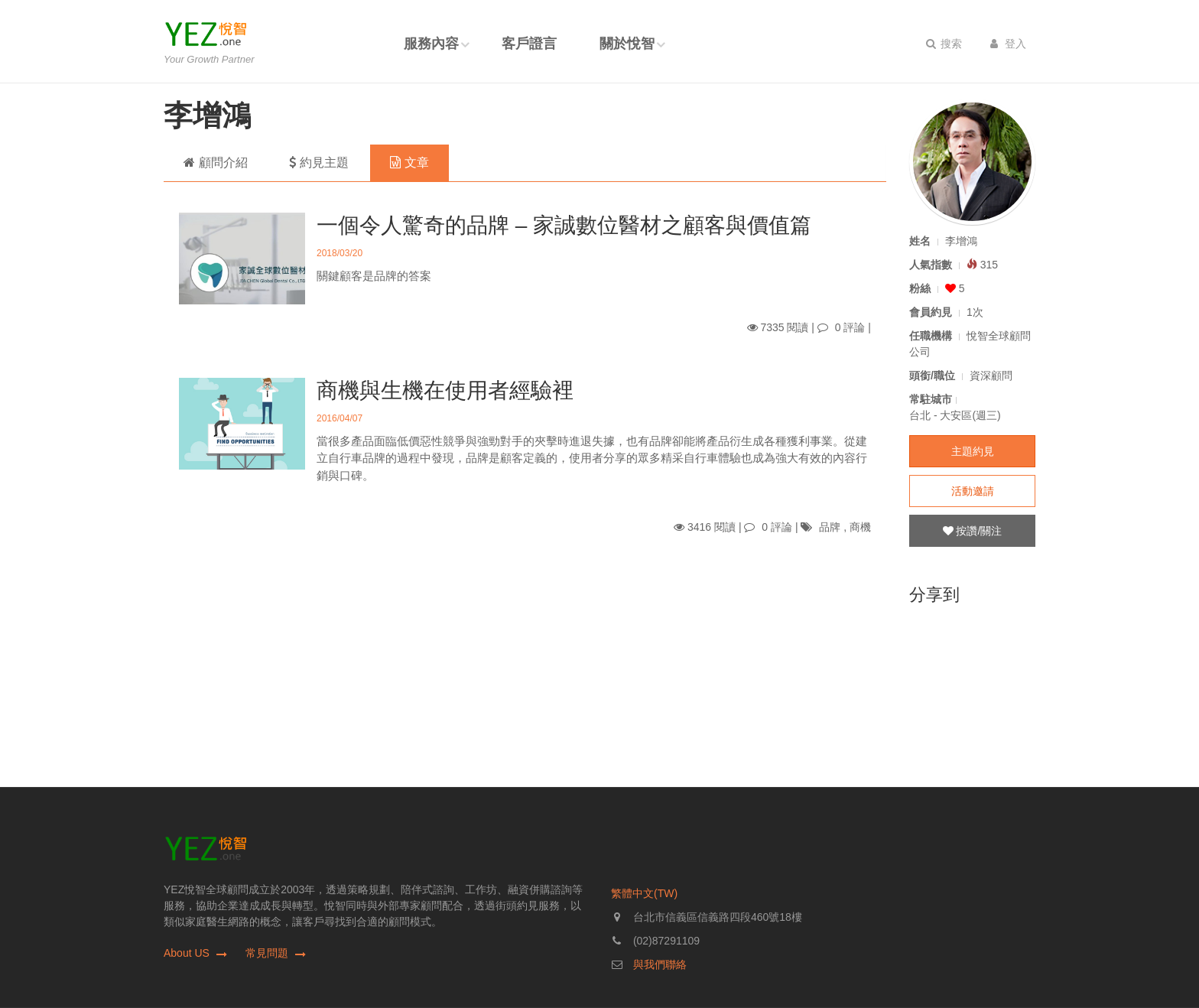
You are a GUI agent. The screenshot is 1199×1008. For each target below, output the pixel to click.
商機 (860, 527)
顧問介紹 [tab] (216, 162)
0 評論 (850, 327)
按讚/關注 (972, 531)
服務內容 (431, 43)
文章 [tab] (409, 162)
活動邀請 (972, 491)
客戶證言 (529, 43)
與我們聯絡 (660, 964)
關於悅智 (627, 43)
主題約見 (972, 451)
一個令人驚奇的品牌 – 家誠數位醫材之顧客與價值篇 (564, 225)
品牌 (829, 527)
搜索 (944, 43)
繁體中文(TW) (644, 893)
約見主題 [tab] (319, 162)
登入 (1008, 43)
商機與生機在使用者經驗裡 (445, 390)
